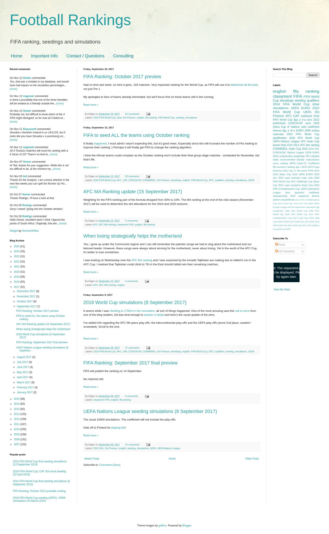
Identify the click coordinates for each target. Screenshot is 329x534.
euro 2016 (312, 123)
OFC (211, 180)
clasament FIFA (125, 224)
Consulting (123, 55)
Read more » (90, 104)
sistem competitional (283, 199)
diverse (277, 130)
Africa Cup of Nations (286, 126)
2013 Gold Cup (285, 203)
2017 (17, 286)
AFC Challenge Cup (301, 181)
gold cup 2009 (283, 229)
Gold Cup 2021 (300, 225)
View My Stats (282, 289)
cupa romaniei (292, 177)
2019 (17, 276)
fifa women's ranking (284, 167)
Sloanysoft (29, 129)
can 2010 (278, 177)
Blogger (186, 525)
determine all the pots (244, 84)
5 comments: (132, 220)
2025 (17, 246)
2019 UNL (98, 448)
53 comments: (132, 114)
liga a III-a (288, 130)
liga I (298, 167)
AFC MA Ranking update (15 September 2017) (132, 191)
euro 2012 (313, 119)
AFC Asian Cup (310, 141)
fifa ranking (151, 117)
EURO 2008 (303, 130)
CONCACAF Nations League (288, 152)
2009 (17, 434)
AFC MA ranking (107, 224)
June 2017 (23, 367)
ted (25, 176)
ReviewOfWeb (30, 230)
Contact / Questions (85, 55)
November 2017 (26, 296)
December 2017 (26, 291)
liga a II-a (300, 119)
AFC (119, 180)
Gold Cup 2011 (285, 225)
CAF (125, 180)
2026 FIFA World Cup (304, 137)
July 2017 (23, 362)
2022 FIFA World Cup (303, 134)
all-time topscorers (296, 207)
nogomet (28, 96)
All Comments (285, 251)
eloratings (176, 180)
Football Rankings (70, 19)
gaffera (162, 525)
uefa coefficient (310, 126)
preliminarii (279, 123)
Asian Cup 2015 (288, 174)
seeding (180, 117)
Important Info (44, 55)
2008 (17, 439)
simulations (191, 117)
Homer (27, 77)
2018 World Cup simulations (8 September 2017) (135, 302)
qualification (280, 137)
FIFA (310, 170)
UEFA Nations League (168, 448)
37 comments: (132, 347)
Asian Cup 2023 (310, 185)
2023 (17, 256)
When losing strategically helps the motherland (132, 236)
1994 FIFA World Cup (296, 211)
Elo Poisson (129, 117)
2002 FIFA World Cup (296, 214)
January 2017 (25, 392)
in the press (300, 170)
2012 (17, 419)
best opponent (294, 192)
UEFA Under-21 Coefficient (304, 163)
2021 (17, 266)
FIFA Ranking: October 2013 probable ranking (39, 491)
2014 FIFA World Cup (291, 104)
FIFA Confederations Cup (286, 189)
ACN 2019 (309, 221)
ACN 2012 (293, 145)
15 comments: (132, 444)
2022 (17, 261)
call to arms (242, 310)
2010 (17, 429)
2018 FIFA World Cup (104, 117)
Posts (280, 244)
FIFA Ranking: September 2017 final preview (130, 363)
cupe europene (293, 185)
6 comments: (132, 396)
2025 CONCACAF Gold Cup (290, 221)
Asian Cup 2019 (298, 148)
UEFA (251, 180)
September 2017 (27, 306)
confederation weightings (292, 156)
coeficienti (306, 116)
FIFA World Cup (166, 117)
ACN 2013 (307, 167)
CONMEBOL (149, 180)
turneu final (279, 145)
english (140, 117)
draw (119, 117)
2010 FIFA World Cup (296, 110)
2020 (17, 271)
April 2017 (23, 377)
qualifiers (219, 180)
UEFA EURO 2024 (309, 174)
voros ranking (280, 163)
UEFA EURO (300, 108)
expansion (310, 207)
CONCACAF (134, 180)
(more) (13, 89)
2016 (17, 398)
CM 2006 (308, 203)
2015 (17, 403)
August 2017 (24, 357)
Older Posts (252, 458)
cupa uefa (307, 177)
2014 (17, 409)
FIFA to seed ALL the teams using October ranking (136, 135)
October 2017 (25, 301)
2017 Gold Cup (300, 218)
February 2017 (25, 387)
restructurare (312, 159)
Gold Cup (288, 170)
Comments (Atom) (109, 464)
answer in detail (154, 314)
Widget (14, 230)
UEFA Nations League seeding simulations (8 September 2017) (150, 411)
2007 (17, 444)
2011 (17, 424)
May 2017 (23, 372)
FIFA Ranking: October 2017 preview (122, 76)
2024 (17, 251)
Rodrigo (27, 205)
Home (16, 55)
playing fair (118, 427)
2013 (17, 414)
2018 (17, 281)
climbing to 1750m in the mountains (132, 310)
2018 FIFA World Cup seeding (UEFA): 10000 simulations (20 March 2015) (39, 499)
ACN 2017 (298, 203)
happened (100, 143)
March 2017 (24, 382)
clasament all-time (308, 196)
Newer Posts (91, 458)
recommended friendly (292, 159)
